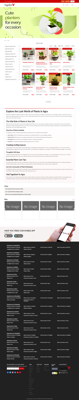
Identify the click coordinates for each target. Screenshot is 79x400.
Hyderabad (31, 381)
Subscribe (22, 368)
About (38, 366)
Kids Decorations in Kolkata (45, 269)
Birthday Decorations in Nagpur (13, 349)
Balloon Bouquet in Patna (28, 327)
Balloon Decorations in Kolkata (63, 269)
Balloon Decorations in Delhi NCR (63, 247)
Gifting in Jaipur (27, 292)
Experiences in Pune (12, 274)
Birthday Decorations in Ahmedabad (14, 297)
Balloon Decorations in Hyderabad (63, 306)
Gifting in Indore (10, 322)
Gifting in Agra (9, 285)
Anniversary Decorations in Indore (30, 322)
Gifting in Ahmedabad (11, 299)
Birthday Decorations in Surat (12, 342)
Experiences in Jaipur (12, 288)
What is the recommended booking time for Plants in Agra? (18, 194)
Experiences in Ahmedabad (13, 296)
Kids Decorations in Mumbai (45, 261)
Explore (67, 4)
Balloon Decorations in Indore (63, 320)
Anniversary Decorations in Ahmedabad (29, 300)
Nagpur (30, 392)
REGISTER (67, 1)
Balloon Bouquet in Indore (29, 320)
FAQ (45, 368)
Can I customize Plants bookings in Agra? (14, 191)
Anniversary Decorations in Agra (30, 285)
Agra (30, 375)
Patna (30, 386)
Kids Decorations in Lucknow (46, 313)
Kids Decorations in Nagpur (45, 349)
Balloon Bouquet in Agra (28, 283)
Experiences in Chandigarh (13, 333)
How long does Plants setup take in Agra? (14, 188)
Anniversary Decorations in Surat (30, 344)
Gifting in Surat (10, 344)
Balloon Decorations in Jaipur (62, 290)
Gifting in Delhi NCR (27, 249)
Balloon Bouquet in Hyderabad (29, 306)
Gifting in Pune (9, 278)
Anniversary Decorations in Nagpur (30, 351)
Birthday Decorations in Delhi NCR (13, 247)
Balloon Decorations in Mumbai (63, 261)
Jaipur (30, 377)
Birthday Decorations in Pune (12, 276)
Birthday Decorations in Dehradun (13, 356)
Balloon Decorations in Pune (62, 276)
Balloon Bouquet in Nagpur (29, 349)
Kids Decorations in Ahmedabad (46, 297)
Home (5, 40)
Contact (38, 371)
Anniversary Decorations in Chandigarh (31, 337)
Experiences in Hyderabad (13, 304)
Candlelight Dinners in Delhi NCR (13, 249)
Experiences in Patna (12, 326)
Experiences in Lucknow (13, 311)
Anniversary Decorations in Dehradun (31, 358)
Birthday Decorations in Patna (12, 327)
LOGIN (63, 1)
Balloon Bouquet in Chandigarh (29, 335)
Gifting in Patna (10, 329)
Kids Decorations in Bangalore (46, 254)
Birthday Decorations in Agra (12, 283)
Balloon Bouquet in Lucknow (29, 313)
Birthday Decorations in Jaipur (12, 290)
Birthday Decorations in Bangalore (13, 254)
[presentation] (4, 209)
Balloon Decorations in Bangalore (63, 254)
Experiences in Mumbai (12, 260)
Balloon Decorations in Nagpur (63, 349)
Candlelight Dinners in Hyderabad (13, 308)
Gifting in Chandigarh (11, 337)
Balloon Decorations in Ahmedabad (64, 297)
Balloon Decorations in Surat (62, 342)
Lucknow (31, 382)
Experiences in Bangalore (13, 252)
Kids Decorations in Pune (45, 276)
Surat (30, 390)
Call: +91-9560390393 (8, 1)
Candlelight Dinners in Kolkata (12, 271)
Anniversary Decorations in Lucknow (31, 315)
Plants (8, 40)
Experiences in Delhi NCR (13, 245)
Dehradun (31, 394)
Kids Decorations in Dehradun (46, 356)
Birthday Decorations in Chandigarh (13, 335)
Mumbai (30, 369)
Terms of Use (46, 369)
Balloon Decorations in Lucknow (63, 313)
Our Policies (46, 366)
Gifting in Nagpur (10, 351)
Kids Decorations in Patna (45, 327)
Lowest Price (67, 45)
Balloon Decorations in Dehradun (63, 356)
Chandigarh (31, 388)
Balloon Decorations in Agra (62, 283)
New (55, 45)
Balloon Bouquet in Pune (28, 276)
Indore (30, 384)
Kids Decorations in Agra (45, 283)
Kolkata (30, 371)
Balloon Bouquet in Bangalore (29, 254)
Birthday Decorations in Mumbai (13, 261)
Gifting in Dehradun (10, 358)
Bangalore (31, 368)
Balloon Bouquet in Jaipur (28, 290)
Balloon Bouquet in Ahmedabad (30, 297)
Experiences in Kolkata (12, 267)
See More (48, 101)
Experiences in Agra (12, 281)
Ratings (73, 45)
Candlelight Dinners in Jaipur (12, 292)
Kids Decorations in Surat (45, 342)
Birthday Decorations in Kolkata (13, 269)
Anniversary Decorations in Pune (30, 278)
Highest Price (60, 45)
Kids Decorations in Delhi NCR (46, 247)
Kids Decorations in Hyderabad (46, 306)
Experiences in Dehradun (13, 355)
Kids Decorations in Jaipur (45, 290)
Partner (38, 369)
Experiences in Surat (12, 340)
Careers (38, 368)
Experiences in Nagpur (12, 347)
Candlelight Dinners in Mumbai (13, 263)
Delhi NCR (31, 366)
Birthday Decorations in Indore (13, 320)
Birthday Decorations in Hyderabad (13, 306)
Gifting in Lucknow (10, 315)
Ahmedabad (31, 379)
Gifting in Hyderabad (28, 308)
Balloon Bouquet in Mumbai (29, 261)
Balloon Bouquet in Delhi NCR (29, 247)
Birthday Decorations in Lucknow (13, 313)
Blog (72, 4)
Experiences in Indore (12, 319)
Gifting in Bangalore (27, 256)
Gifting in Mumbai (27, 263)
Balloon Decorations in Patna (62, 327)
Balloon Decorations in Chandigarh (63, 335)
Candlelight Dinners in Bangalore (13, 256)
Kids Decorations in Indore (45, 320)
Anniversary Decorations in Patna (30, 329)
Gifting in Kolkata (27, 271)
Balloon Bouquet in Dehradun (29, 356)
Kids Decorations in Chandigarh (46, 335)
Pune (30, 373)
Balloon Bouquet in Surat (28, 342)
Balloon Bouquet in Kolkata (29, 269)
